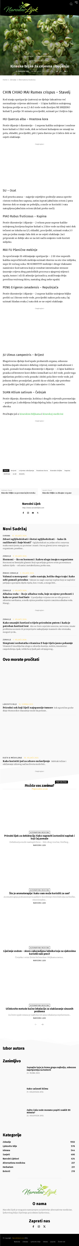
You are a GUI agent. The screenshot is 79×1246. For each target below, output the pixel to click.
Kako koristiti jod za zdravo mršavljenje (26, 761)
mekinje (7, 474)
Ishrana (6, 536)
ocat (15, 474)
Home (5, 80)
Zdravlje (29, 56)
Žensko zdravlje (10, 573)
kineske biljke (56, 471)
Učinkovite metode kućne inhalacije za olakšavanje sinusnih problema (39, 1010)
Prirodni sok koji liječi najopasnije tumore (28, 707)
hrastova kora (42, 471)
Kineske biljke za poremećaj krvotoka (18, 493)
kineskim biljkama (30, 414)
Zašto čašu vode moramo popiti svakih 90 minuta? (48, 1111)
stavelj (22, 474)
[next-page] (42, 1025)
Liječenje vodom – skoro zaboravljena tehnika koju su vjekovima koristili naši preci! (39, 952)
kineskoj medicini (53, 414)
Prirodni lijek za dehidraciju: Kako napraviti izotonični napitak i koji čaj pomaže (39, 837)
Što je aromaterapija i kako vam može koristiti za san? (39, 893)
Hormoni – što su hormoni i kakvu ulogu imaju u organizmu (38, 559)
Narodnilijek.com (18, 1238)
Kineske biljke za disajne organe (57, 493)
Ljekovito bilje (10, 704)
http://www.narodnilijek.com (33, 508)
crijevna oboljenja (26, 471)
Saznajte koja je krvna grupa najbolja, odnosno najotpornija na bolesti (51, 1068)
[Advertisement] (39, 165)
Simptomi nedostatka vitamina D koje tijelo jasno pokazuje (38, 643)
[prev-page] (36, 1025)
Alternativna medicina (44, 56)
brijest (13, 471)
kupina (67, 471)
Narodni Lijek (23, 71)
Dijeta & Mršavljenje (12, 758)
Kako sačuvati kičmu (37, 1088)
